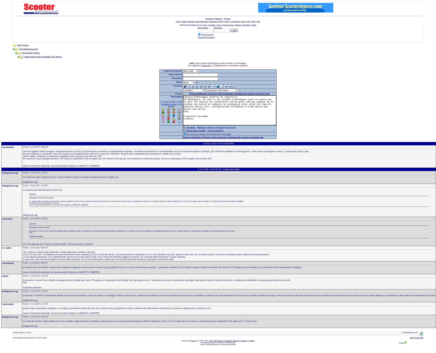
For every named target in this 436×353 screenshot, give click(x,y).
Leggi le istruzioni (210, 136)
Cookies (251, 347)
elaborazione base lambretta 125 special (43, 57)
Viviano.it (194, 347)
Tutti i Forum (23, 45)
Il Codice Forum (163, 104)
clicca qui (206, 65)
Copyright (228, 347)
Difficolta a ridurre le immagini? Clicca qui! (210, 133)
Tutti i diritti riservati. (216, 347)
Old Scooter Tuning (31, 53)
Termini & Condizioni (240, 347)
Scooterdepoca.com (28, 49)
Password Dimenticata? (206, 37)
